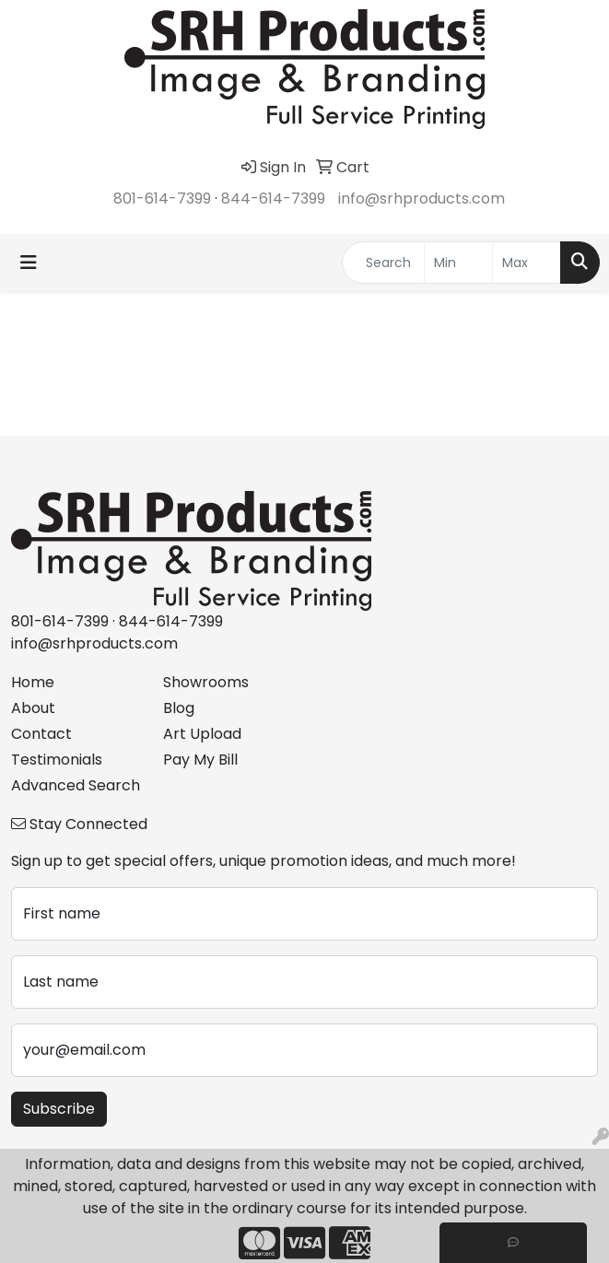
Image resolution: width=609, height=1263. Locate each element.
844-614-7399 (273, 198)
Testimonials (56, 759)
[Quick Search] (383, 262)
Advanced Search (75, 785)
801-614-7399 (162, 198)
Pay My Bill (200, 759)
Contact (41, 733)
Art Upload (202, 733)
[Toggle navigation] (28, 262)
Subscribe (59, 1108)
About (33, 708)
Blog (178, 708)
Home (32, 682)
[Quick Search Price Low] (458, 262)
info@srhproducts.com (421, 198)
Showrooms (206, 682)
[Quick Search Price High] (526, 262)
